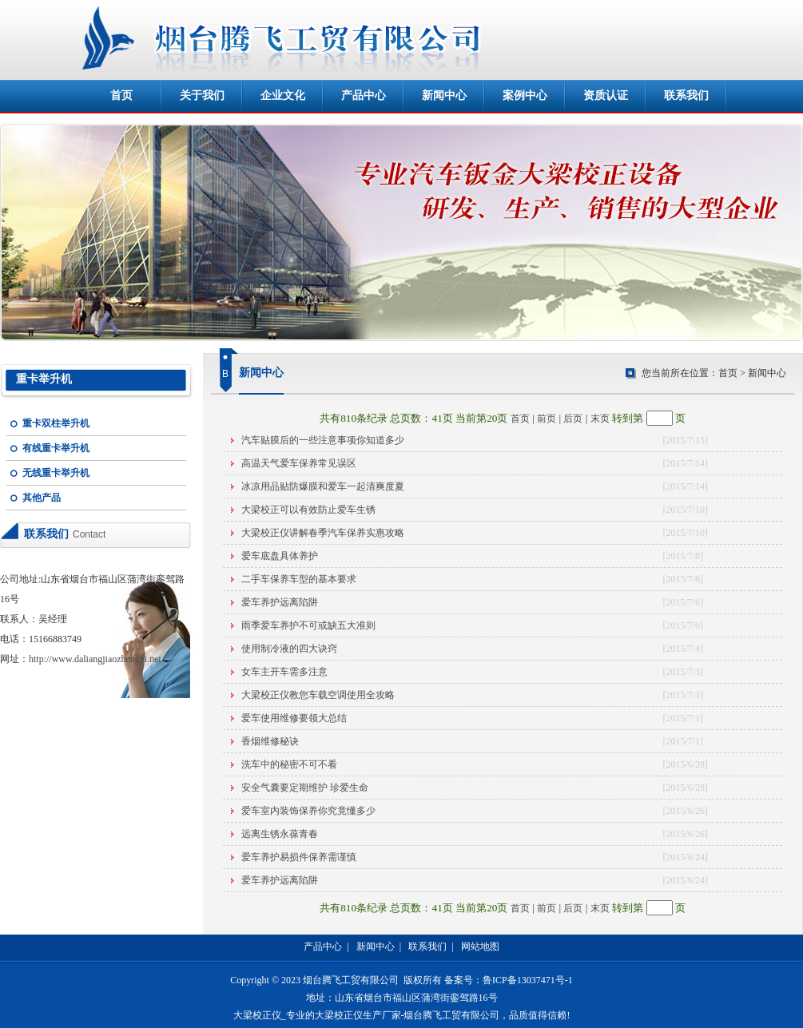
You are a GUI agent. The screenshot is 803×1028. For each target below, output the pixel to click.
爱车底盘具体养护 (279, 556)
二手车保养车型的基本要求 (298, 579)
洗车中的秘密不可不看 (289, 764)
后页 (572, 418)
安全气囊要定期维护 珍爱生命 (304, 787)
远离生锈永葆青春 (279, 833)
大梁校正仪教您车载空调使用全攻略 (318, 695)
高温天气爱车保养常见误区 (298, 463)
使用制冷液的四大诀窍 (289, 648)
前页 (546, 418)
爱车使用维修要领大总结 (294, 718)
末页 (600, 418)
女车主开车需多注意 (284, 671)
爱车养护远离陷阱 (279, 602)
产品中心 (363, 95)
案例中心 (525, 95)
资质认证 (605, 95)
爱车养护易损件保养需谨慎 (298, 857)
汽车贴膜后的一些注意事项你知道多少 (322, 440)
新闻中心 (444, 95)
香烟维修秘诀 (270, 741)
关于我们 (202, 95)
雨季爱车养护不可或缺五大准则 (308, 625)
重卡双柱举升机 (55, 423)
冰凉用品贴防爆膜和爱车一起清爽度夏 (322, 486)
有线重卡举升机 (55, 448)
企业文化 (282, 95)
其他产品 (41, 497)
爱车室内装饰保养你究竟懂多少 (308, 810)
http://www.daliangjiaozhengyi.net (95, 659)
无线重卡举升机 (55, 472)
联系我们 (686, 95)
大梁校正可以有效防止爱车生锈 (308, 509)
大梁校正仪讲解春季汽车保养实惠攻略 (322, 532)
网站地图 (480, 946)
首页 (121, 95)
